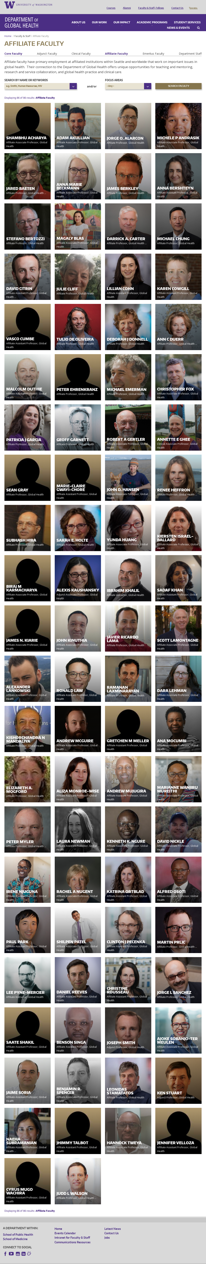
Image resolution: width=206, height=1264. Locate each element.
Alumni (126, 4)
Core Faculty (13, 48)
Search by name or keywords (26, 74)
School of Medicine (15, 1233)
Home (7, 30)
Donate (193, 4)
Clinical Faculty (81, 48)
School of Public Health (18, 1229)
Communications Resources (73, 1236)
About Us (78, 16)
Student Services (187, 16)
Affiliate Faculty (116, 48)
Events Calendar (65, 1227)
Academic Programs (152, 16)
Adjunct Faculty (47, 48)
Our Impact (121, 16)
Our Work (99, 16)
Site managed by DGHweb (96, 1260)
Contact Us (176, 4)
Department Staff (190, 48)
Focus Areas (114, 74)
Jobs (107, 1232)
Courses (110, 4)
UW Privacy (56, 1260)
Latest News (112, 1223)
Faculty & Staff (22, 30)
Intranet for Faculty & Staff (72, 1232)
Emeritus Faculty (153, 48)
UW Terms (72, 1260)
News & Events (178, 22)
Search (198, 22)
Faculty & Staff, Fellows (150, 4)
